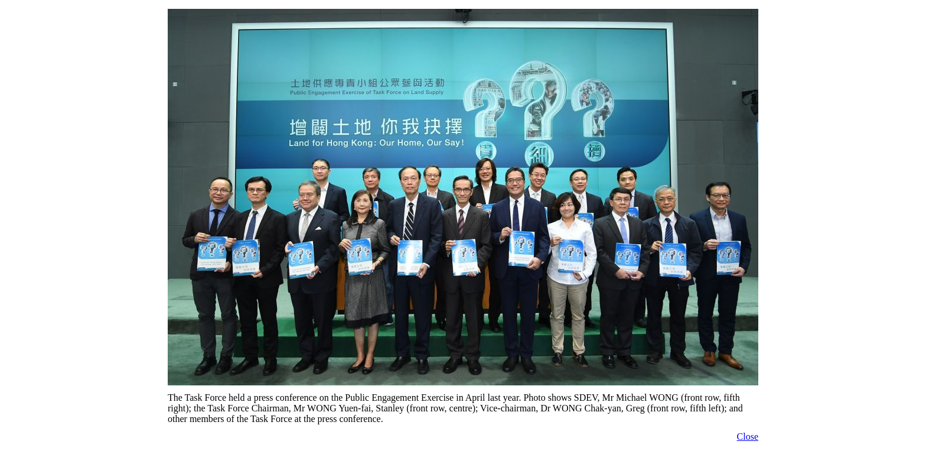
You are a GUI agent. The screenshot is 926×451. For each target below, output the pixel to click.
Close (747, 436)
